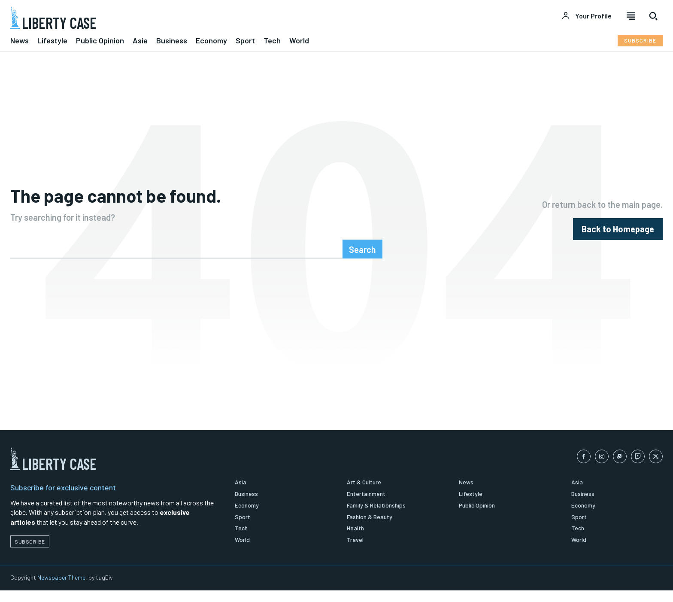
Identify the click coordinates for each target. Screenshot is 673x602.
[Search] (362, 258)
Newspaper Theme (61, 589)
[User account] (586, 16)
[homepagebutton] (618, 234)
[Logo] (168, 17)
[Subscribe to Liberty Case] (640, 40)
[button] (653, 15)
